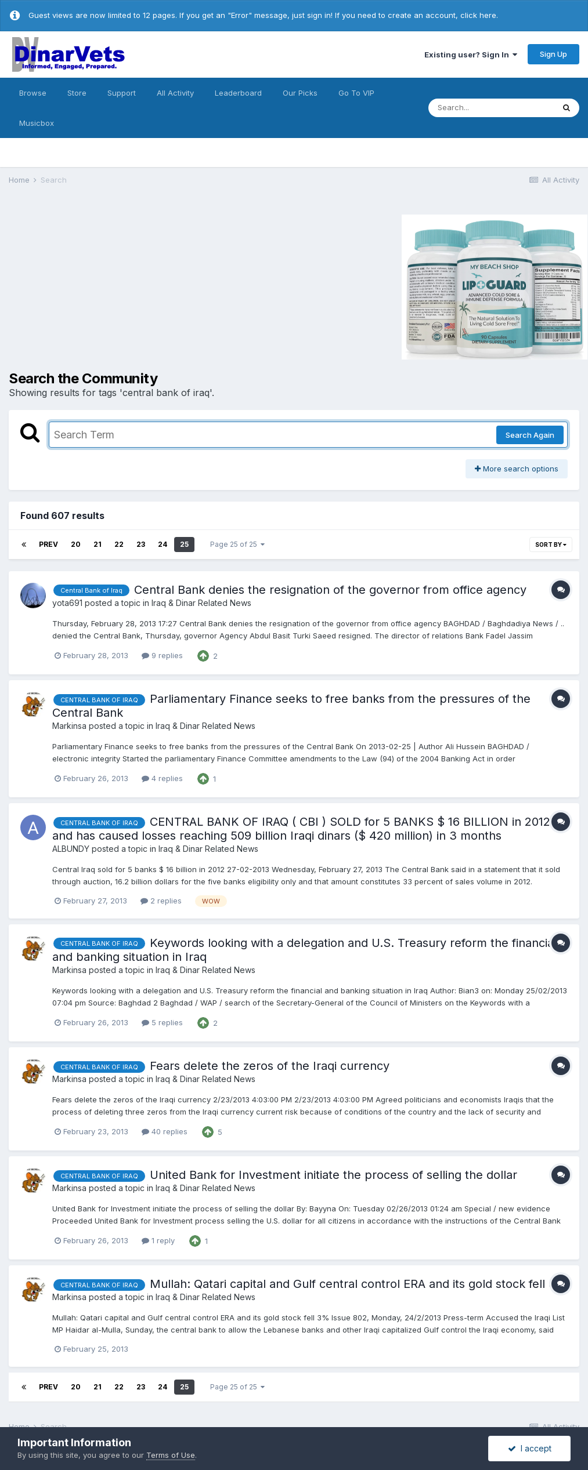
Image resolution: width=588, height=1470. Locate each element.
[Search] (491, 108)
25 (184, 544)
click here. (479, 15)
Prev (48, 544)
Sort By (551, 544)
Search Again (530, 435)
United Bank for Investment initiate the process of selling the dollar (333, 1175)
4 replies (162, 778)
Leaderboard (238, 92)
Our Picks (300, 92)
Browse (32, 92)
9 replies (162, 655)
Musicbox (36, 123)
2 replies (161, 900)
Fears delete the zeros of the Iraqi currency (269, 1066)
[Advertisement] (106, 285)
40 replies (164, 1131)
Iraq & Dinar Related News (201, 603)
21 (97, 544)
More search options (516, 468)
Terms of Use (170, 1455)
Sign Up (553, 54)
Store (76, 92)
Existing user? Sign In (470, 54)
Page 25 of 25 (237, 544)
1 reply (158, 1240)
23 (140, 544)
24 (162, 544)
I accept (529, 1448)
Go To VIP (356, 92)
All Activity (175, 92)
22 (119, 544)
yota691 (67, 603)
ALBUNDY (70, 849)
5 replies (162, 1022)
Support (121, 92)
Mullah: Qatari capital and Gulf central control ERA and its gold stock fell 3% (358, 1284)
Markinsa (69, 726)
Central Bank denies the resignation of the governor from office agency (330, 590)
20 (76, 544)
